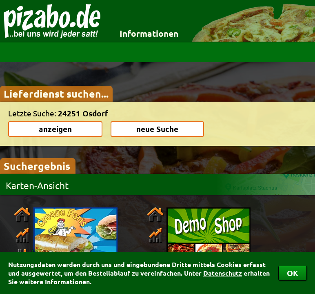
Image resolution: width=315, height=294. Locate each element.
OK (292, 273)
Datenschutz (222, 273)
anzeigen (55, 129)
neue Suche (157, 129)
